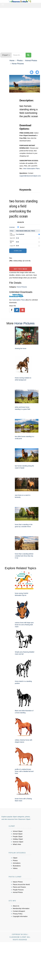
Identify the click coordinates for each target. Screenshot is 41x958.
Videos (15, 868)
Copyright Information (20, 916)
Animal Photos (31, 61)
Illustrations (17, 866)
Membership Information (21, 908)
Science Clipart (18, 842)
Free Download (12, 234)
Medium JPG (12, 241)
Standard (22, 227)
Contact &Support (19, 911)
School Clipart (17, 831)
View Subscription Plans (31, 168)
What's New (17, 844)
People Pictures (18, 890)
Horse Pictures (18, 64)
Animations (16, 863)
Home (12, 61)
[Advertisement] (19, 29)
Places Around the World (21, 884)
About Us (16, 906)
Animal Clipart (17, 834)
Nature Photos (18, 882)
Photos (20, 61)
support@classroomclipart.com (30, 176)
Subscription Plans (18, 300)
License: (12, 227)
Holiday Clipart (18, 839)
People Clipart (17, 836)
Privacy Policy (17, 914)
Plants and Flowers (19, 887)
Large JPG (12, 245)
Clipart (15, 858)
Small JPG (12, 238)
